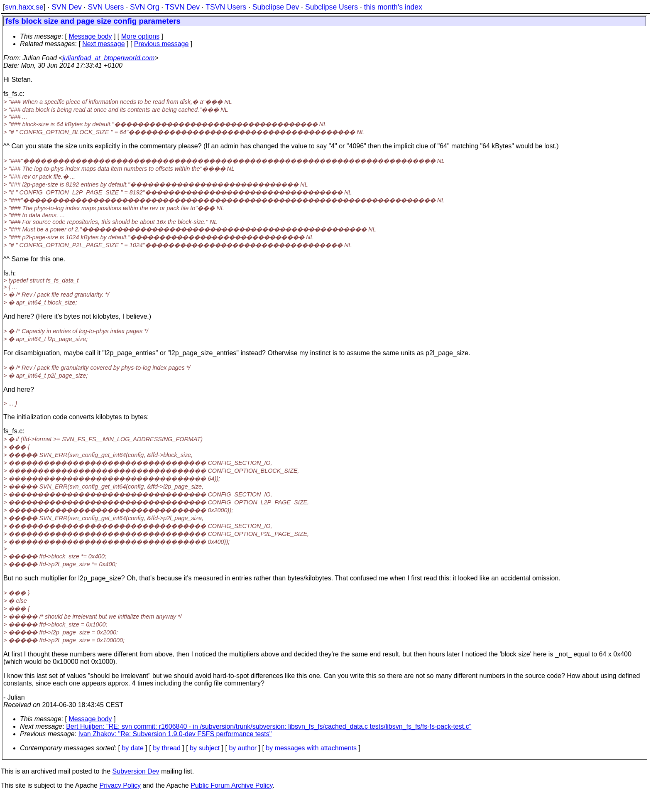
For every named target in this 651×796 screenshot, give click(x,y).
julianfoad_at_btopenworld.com (108, 57)
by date (132, 748)
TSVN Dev (182, 7)
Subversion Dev (136, 771)
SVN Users (106, 7)
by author (243, 748)
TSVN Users (226, 7)
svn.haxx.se (24, 7)
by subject (205, 748)
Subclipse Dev (275, 7)
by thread (167, 748)
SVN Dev (66, 7)
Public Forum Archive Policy (231, 785)
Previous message (161, 43)
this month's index (393, 7)
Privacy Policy (120, 785)
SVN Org (144, 7)
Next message (103, 43)
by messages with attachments (311, 748)
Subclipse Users (331, 7)
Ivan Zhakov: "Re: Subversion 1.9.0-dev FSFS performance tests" (175, 733)
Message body (90, 36)
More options (140, 36)
